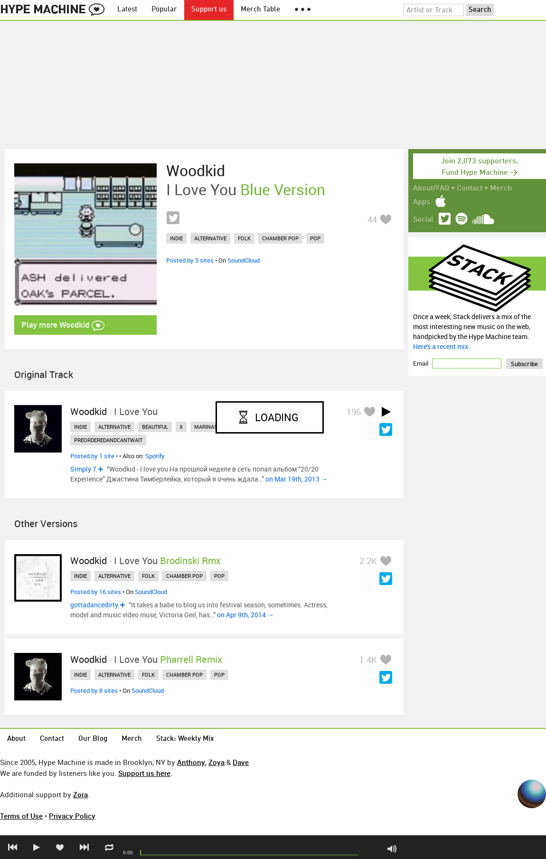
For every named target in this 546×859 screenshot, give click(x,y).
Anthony (191, 762)
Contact (469, 188)
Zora (80, 794)
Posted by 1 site (92, 456)
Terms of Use (21, 816)
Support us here (144, 773)
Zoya (216, 762)
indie (176, 238)
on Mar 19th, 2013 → (296, 478)
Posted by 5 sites (190, 260)
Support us (208, 9)
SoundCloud (243, 260)
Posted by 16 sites (95, 591)
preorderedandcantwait (108, 440)
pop (315, 238)
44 (372, 219)
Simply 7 (83, 468)
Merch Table (260, 9)
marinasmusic (214, 426)
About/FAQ (431, 188)
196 (354, 411)
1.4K (368, 659)
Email (421, 363)
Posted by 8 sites (94, 690)
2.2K (368, 561)
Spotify (155, 456)
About (16, 739)
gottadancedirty (94, 604)
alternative (210, 238)
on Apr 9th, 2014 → (245, 614)
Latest (127, 9)
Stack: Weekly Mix (185, 739)
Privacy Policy (72, 816)
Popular (164, 9)
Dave (241, 762)
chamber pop (280, 238)
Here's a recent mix (440, 346)
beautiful (155, 426)
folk (244, 238)
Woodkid (195, 170)
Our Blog (92, 739)
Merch (501, 188)
